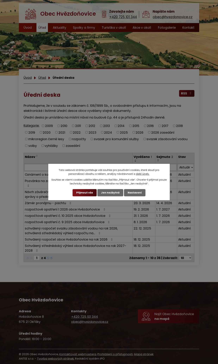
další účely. (143, 174)
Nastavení (135, 192)
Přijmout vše (84, 192)
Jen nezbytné (110, 192)
